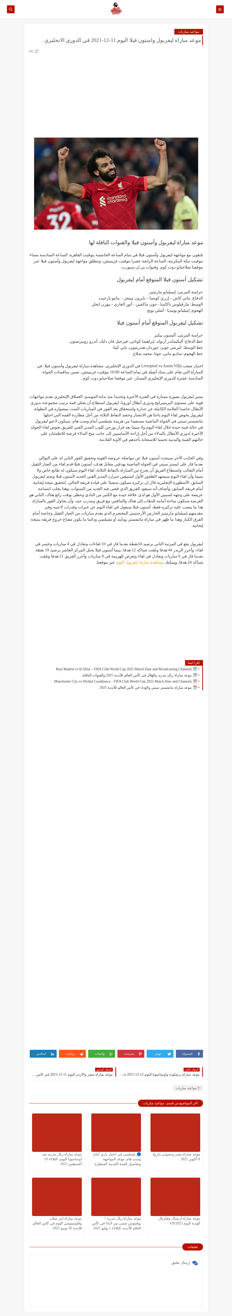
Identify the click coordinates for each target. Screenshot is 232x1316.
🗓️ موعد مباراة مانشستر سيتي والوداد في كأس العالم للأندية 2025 (148, 687)
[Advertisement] (116, 90)
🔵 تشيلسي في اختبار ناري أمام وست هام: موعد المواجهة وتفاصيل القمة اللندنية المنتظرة (117, 1159)
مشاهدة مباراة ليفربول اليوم (140, 562)
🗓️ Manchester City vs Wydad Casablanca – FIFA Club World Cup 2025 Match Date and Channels (125, 681)
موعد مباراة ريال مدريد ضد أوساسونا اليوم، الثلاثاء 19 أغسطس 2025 (62, 1159)
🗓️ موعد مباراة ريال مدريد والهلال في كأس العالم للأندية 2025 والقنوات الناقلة (139, 675)
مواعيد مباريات (188, 32)
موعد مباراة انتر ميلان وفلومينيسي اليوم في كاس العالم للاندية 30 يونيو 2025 (57, 1223)
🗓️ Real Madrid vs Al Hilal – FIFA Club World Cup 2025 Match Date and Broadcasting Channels (126, 669)
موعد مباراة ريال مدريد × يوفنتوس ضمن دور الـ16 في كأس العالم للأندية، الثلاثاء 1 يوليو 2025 (116, 1223)
